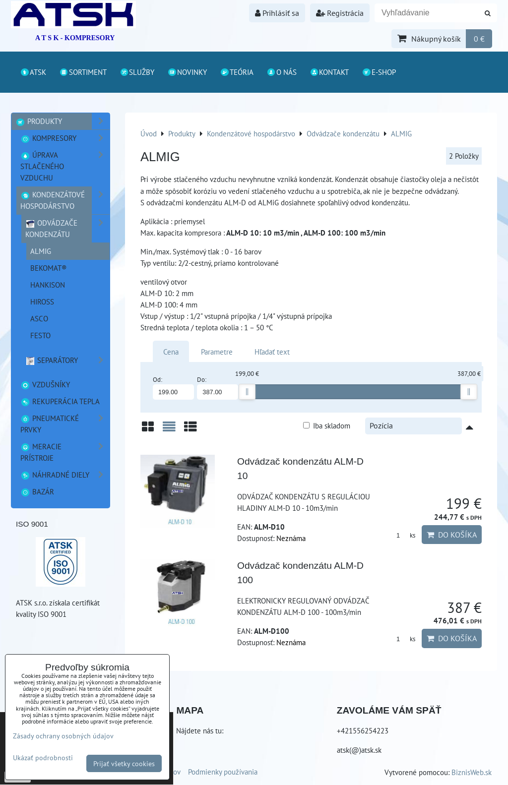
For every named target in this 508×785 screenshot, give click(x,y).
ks (402, 535)
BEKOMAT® (48, 268)
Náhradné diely (65, 475)
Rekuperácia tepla (60, 401)
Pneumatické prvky (65, 424)
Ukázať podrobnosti (43, 758)
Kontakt (329, 72)
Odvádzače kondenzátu (67, 228)
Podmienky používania (222, 772)
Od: (173, 387)
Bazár (37, 491)
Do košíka (452, 535)
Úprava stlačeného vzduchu (65, 166)
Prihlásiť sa (277, 13)
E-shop (379, 72)
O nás (281, 72)
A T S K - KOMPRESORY (75, 38)
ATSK (33, 72)
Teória (237, 72)
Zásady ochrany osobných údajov (63, 735)
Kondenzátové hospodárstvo (65, 200)
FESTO (40, 335)
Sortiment (83, 72)
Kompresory (65, 138)
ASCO (39, 318)
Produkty (62, 121)
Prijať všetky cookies (124, 763)
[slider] (247, 392)
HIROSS (42, 301)
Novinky (187, 72)
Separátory (67, 360)
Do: (217, 387)
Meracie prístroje (65, 452)
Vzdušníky (45, 384)
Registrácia (340, 13)
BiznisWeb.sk (471, 772)
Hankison (47, 285)
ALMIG (40, 251)
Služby (137, 72)
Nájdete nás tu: (199, 730)
